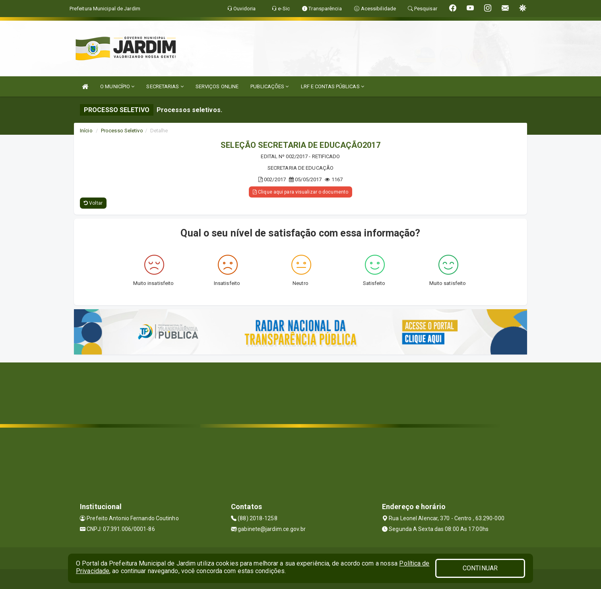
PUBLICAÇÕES (269, 86)
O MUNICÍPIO (117, 86)
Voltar (93, 203)
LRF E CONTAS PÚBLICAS (332, 86)
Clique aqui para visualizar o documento (300, 192)
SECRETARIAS (164, 86)
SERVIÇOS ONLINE (217, 86)
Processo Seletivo (122, 131)
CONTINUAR (480, 568)
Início (86, 131)
